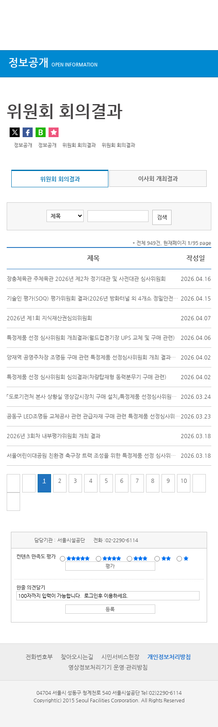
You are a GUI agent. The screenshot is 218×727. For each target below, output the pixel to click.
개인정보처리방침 (169, 656)
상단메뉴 (13, 34)
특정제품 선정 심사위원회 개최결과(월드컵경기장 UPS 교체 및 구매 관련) (91, 337)
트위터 (15, 132)
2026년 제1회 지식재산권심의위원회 (49, 318)
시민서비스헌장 (120, 656)
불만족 (166, 558)
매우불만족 (186, 558)
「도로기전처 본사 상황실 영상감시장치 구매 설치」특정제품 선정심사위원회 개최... (100, 396)
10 (183, 480)
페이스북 (28, 132)
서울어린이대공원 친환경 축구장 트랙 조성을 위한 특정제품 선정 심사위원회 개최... (102, 455)
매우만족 (79, 558)
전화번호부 (39, 656)
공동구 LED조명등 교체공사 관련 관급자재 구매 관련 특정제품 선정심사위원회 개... (102, 416)
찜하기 (54, 132)
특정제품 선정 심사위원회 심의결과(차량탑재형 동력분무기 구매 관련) (87, 377)
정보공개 (52, 62)
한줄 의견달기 (30, 587)
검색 (204, 34)
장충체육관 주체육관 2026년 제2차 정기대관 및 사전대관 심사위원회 (86, 278)
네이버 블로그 (41, 132)
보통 (141, 558)
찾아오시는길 (77, 656)
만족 (113, 558)
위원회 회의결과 (60, 179)
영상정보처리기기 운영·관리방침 (108, 667)
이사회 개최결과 (158, 178)
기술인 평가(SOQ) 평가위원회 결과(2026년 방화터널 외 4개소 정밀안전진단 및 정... (104, 298)
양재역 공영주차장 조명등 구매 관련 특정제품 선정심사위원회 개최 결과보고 (94, 357)
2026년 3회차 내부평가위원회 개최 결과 (53, 436)
